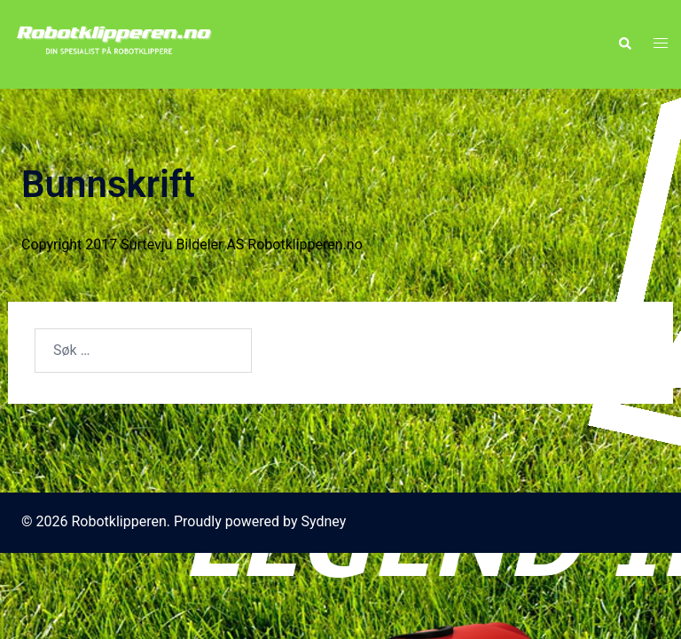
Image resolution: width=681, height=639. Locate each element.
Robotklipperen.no (304, 244)
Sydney (324, 521)
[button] (624, 44)
